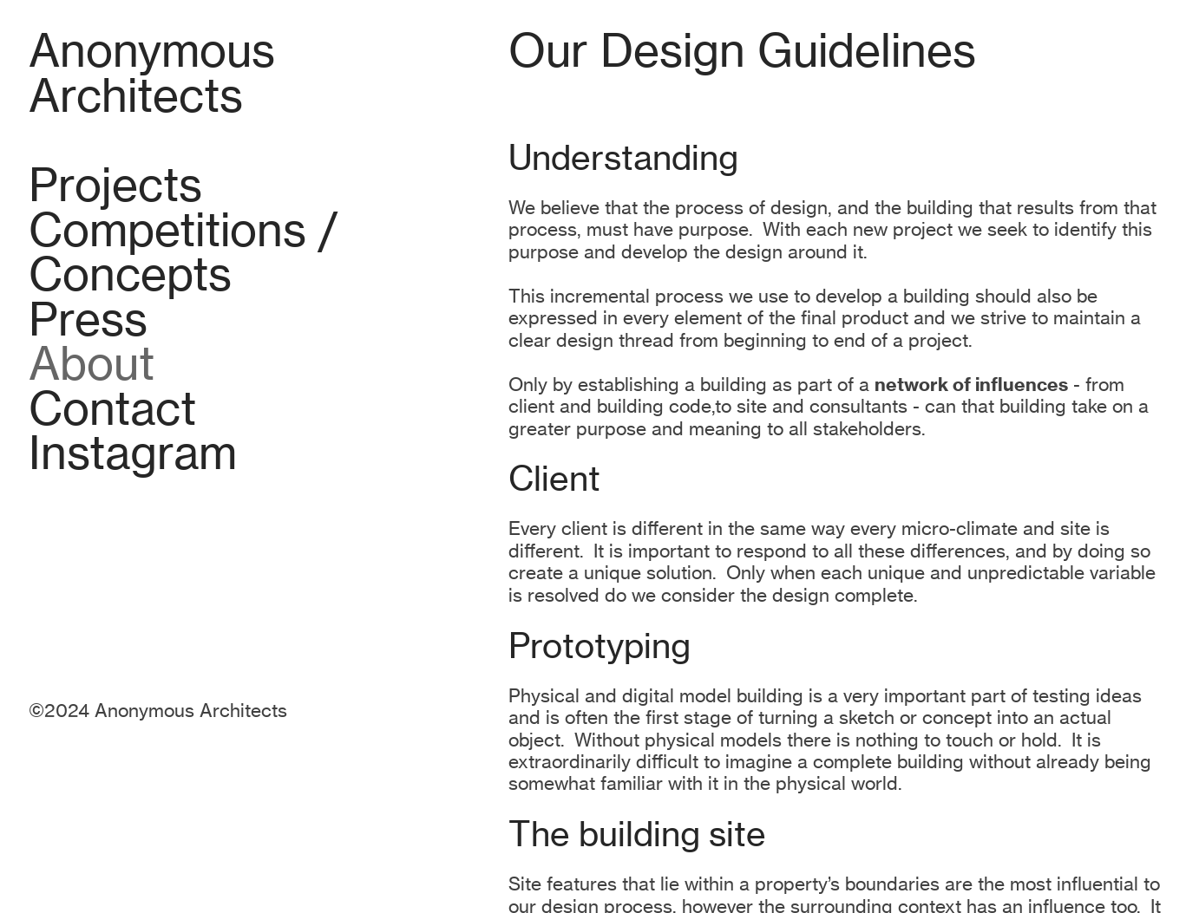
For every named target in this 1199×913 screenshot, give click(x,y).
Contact (112, 409)
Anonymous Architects (152, 73)
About (91, 363)
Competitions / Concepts (183, 253)
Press (88, 319)
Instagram (133, 453)
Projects (115, 185)
